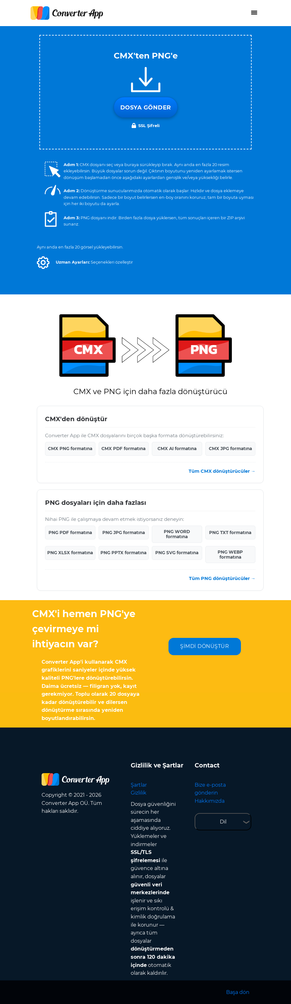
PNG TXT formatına (230, 532)
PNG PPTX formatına (123, 552)
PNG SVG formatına (176, 552)
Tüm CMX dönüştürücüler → (222, 471)
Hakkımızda (210, 801)
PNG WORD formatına (177, 534)
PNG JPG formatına (123, 532)
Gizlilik (138, 793)
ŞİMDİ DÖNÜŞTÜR (204, 646)
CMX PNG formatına (70, 448)
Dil (223, 822)
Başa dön (237, 992)
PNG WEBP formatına (230, 554)
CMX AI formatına (177, 448)
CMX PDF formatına (123, 448)
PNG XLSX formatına (70, 552)
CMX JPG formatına (230, 448)
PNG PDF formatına (70, 532)
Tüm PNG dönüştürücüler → (222, 578)
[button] (43, 262)
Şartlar (139, 785)
